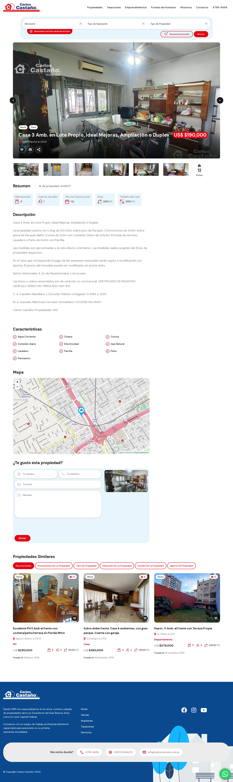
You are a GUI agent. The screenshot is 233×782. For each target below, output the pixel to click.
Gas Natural (117, 360)
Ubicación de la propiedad (117, 582)
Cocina (115, 353)
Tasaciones (114, 7)
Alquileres (87, 720)
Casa (34, 127)
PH (14, 661)
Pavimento (24, 375)
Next (220, 100)
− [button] (17, 404)
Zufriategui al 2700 (95, 655)
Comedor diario (27, 360)
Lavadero (23, 368)
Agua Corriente (27, 353)
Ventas (85, 715)
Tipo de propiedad (86, 582)
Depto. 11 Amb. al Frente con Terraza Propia (183, 645)
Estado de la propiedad (151, 582)
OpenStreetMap (132, 470)
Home (84, 709)
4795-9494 (220, 7)
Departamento (163, 656)
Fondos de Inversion (163, 7)
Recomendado (23, 582)
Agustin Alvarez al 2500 (27, 655)
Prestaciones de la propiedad (54, 582)
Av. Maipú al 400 (164, 651)
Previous (13, 100)
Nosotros (186, 7)
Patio (114, 368)
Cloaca (68, 353)
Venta (23, 127)
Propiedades (94, 7)
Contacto (202, 7)
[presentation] (39, 543)
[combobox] (53, 23)
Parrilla (68, 368)
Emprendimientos (136, 7)
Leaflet (120, 470)
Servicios (86, 732)
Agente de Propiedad (181, 582)
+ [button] (17, 399)
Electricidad (71, 360)
